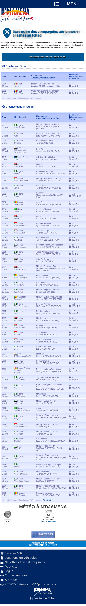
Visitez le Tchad (45, 598)
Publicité (11, 566)
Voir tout (47, 500)
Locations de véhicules (21, 557)
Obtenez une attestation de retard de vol (56, 57)
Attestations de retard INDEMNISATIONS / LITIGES (43, 544)
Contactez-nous (16, 575)
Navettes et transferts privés (25, 562)
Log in (9, 571)
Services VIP (13, 553)
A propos (11, 580)
